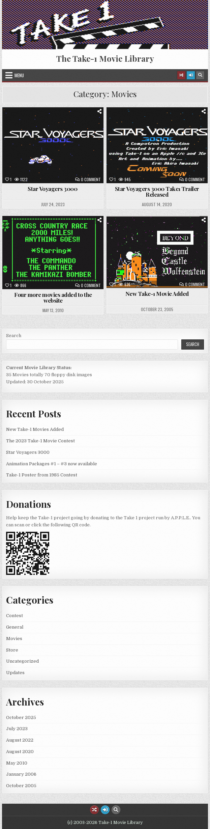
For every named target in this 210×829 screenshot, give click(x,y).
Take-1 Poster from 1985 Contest (41, 474)
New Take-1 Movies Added (35, 429)
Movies (14, 638)
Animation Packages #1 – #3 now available (51, 463)
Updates (15, 672)
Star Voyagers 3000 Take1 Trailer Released (157, 191)
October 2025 (21, 717)
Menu (19, 75)
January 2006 (21, 774)
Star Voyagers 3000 (53, 188)
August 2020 (20, 751)
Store (12, 650)
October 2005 (21, 785)
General (14, 627)
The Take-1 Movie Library (105, 58)
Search (13, 335)
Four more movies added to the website (53, 297)
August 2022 (19, 740)
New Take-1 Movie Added (157, 293)
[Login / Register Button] (191, 75)
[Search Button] (200, 75)
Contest (14, 615)
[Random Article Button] (181, 75)
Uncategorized (22, 661)
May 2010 (16, 763)
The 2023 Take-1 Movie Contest (40, 440)
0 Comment (91, 179)
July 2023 (17, 728)
